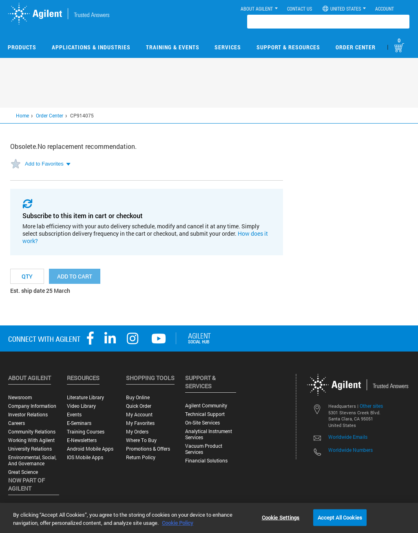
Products (22, 47)
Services (228, 47)
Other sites (371, 406)
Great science (23, 472)
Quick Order (138, 406)
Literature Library (85, 397)
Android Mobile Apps (90, 449)
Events (74, 414)
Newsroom (20, 397)
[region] (209, 518)
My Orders (137, 432)
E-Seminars (79, 423)
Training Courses (85, 432)
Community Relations (31, 432)
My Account (139, 414)
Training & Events (172, 47)
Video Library (81, 406)
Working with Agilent (31, 440)
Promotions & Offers (148, 449)
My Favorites (140, 423)
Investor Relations (28, 414)
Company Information (32, 406)
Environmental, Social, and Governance (32, 460)
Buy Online (138, 397)
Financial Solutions (206, 461)
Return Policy (140, 457)
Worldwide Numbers (350, 450)
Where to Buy (141, 440)
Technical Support (205, 414)
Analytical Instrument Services (208, 434)
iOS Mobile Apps (85, 457)
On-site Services (202, 423)
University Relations (30, 449)
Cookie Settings (281, 517)
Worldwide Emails (347, 436)
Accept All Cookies (340, 517)
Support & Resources (288, 47)
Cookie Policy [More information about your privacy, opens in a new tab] (177, 522)
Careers (16, 423)
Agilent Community (206, 406)
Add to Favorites (44, 164)
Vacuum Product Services (203, 449)
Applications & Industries (91, 47)
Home (22, 115)
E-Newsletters (82, 440)
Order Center (356, 47)
